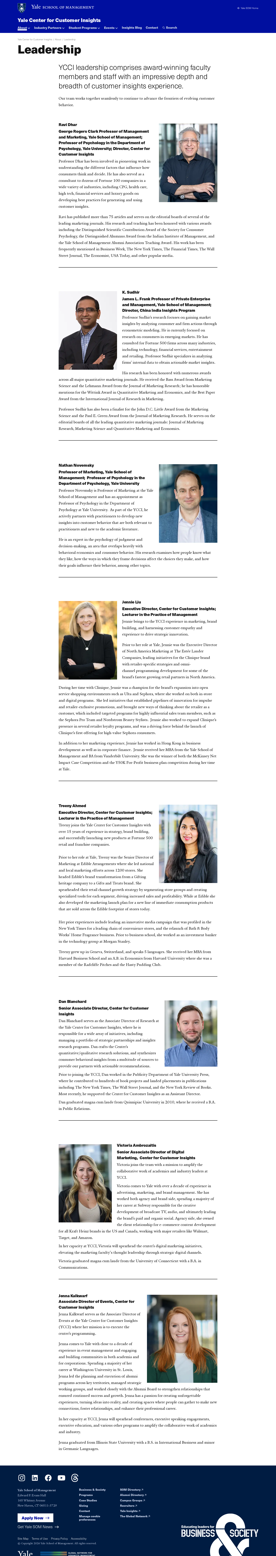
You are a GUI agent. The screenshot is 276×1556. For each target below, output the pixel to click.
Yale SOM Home (247, 8)
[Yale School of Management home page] (56, 8)
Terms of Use (40, 1538)
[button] (24, 27)
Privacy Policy (59, 1538)
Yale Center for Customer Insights (59, 20)
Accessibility (78, 1538)
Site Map (23, 1538)
